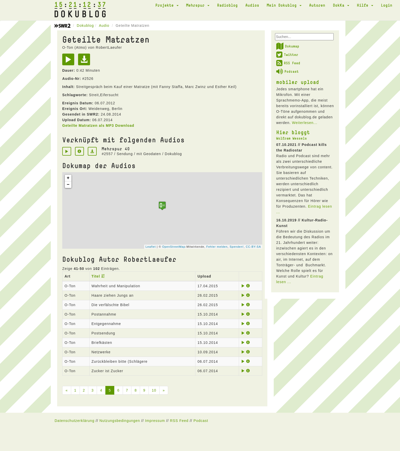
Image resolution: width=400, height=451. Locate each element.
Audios (252, 5)
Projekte (167, 5)
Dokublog (85, 25)
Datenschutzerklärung (74, 421)
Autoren (317, 5)
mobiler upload (297, 82)
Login (386, 5)
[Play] (69, 61)
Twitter (287, 55)
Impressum (155, 421)
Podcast (287, 71)
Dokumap (287, 46)
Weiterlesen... (304, 123)
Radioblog (227, 5)
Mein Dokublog (284, 5)
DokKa (341, 5)
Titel (96, 276)
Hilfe (365, 5)
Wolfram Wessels (291, 138)
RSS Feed (288, 63)
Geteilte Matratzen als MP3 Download (98, 125)
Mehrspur (197, 5)
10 (154, 390)
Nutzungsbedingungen (119, 421)
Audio (104, 25)
